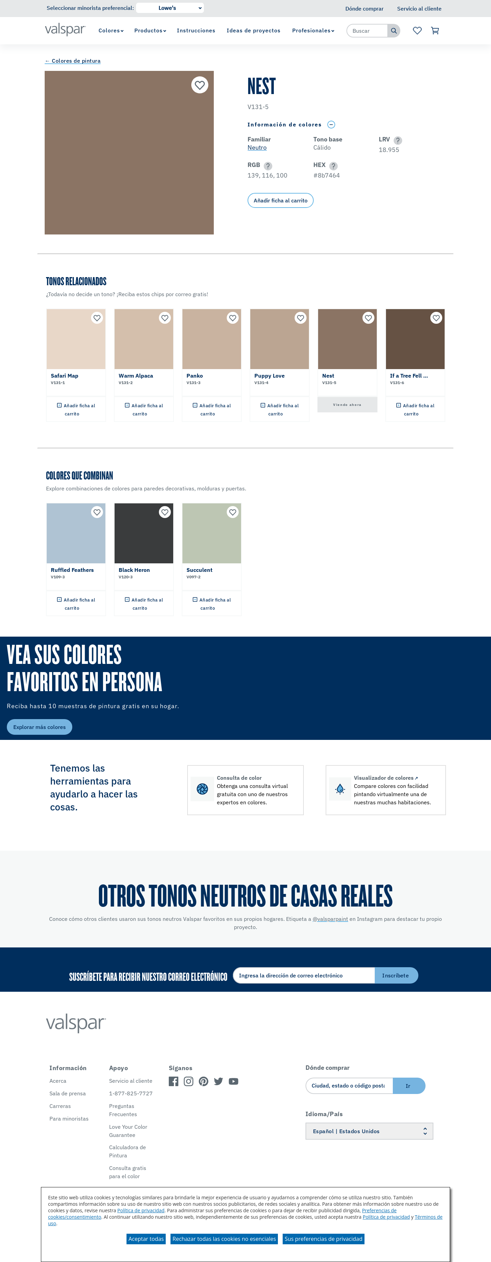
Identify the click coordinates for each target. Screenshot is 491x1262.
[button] (396, 140)
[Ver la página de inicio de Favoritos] (417, 31)
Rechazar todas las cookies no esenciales (224, 1239)
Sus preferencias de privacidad (323, 1239)
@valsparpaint (330, 918)
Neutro (257, 147)
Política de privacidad (140, 1210)
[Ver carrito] (435, 31)
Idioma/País (324, 1114)
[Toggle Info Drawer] (331, 124)
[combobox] (367, 30)
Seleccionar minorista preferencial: (90, 7)
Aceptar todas (146, 1239)
